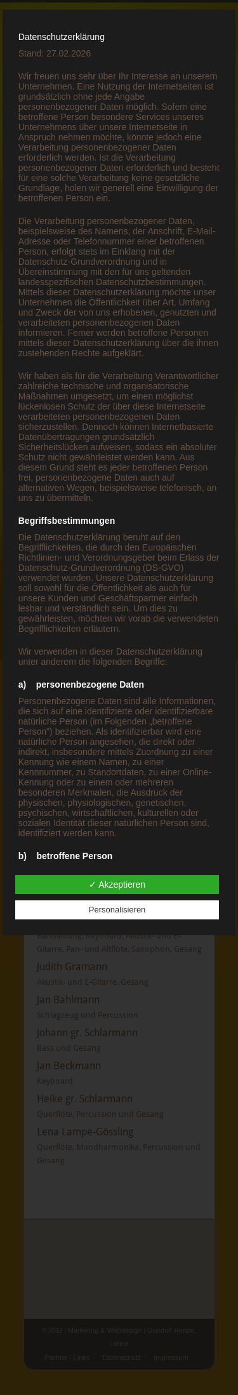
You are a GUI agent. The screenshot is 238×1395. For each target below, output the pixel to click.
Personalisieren (117, 909)
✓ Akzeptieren (117, 884)
